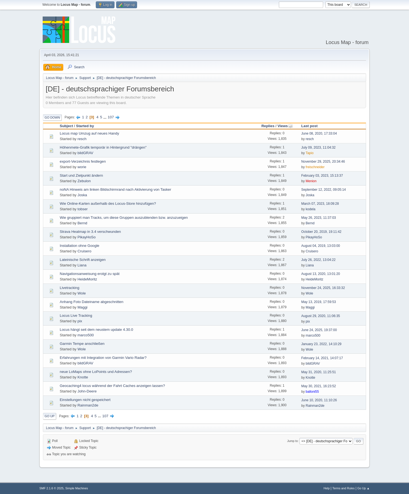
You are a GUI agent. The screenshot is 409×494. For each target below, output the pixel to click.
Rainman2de (87, 405)
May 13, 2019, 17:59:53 (318, 302)
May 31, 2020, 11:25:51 (318, 372)
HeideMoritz (87, 279)
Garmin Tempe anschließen (82, 344)
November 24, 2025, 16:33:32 (323, 288)
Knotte (82, 377)
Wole (81, 293)
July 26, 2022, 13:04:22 (318, 260)
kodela (310, 209)
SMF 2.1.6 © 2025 (51, 488)
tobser (82, 209)
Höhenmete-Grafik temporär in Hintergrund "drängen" (103, 147)
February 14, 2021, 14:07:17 (322, 358)
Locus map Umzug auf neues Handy (89, 133)
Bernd (82, 223)
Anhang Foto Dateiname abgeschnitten (91, 302)
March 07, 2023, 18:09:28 (320, 204)
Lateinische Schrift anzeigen (83, 260)
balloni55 (312, 392)
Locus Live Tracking (76, 315)
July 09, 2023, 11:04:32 (318, 147)
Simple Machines (76, 488)
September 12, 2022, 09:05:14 (323, 190)
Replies (267, 126)
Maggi (82, 307)
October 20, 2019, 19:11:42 (321, 232)
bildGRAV (85, 153)
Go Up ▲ (363, 488)
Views (285, 126)
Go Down (52, 117)
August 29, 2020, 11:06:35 (320, 316)
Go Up (49, 416)
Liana (81, 265)
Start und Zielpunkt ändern (81, 175)
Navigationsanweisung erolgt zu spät (89, 274)
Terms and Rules (343, 488)
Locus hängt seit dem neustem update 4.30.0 (96, 329)
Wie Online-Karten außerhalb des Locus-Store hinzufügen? (108, 203)
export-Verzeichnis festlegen (83, 161)
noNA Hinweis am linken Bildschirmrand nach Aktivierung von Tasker (115, 189)
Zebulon (84, 181)
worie (81, 167)
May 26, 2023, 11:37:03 (318, 218)
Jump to (292, 441)
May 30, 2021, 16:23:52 (318, 386)
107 (111, 117)
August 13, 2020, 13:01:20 (320, 274)
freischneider (315, 167)
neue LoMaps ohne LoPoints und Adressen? (96, 372)
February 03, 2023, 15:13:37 (322, 176)
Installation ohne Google (79, 246)
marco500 (85, 335)
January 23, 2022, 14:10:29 (321, 344)
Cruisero (84, 251)
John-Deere (87, 391)
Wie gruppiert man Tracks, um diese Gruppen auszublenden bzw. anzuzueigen (124, 217)
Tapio (309, 153)
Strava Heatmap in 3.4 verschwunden (90, 232)
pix (79, 321)
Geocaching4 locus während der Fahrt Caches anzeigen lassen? (112, 386)
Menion (311, 181)
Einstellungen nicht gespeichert (85, 400)
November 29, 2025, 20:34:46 (323, 161)
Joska (82, 195)
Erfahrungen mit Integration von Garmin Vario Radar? (103, 358)
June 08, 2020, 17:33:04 (319, 133)
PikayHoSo (86, 237)
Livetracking (69, 288)
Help (327, 488)
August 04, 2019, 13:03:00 (320, 246)
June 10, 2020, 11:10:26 (319, 400)
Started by (85, 126)
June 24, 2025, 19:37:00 (319, 330)
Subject (66, 126)
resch (81, 139)
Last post (309, 126)
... (105, 117)
